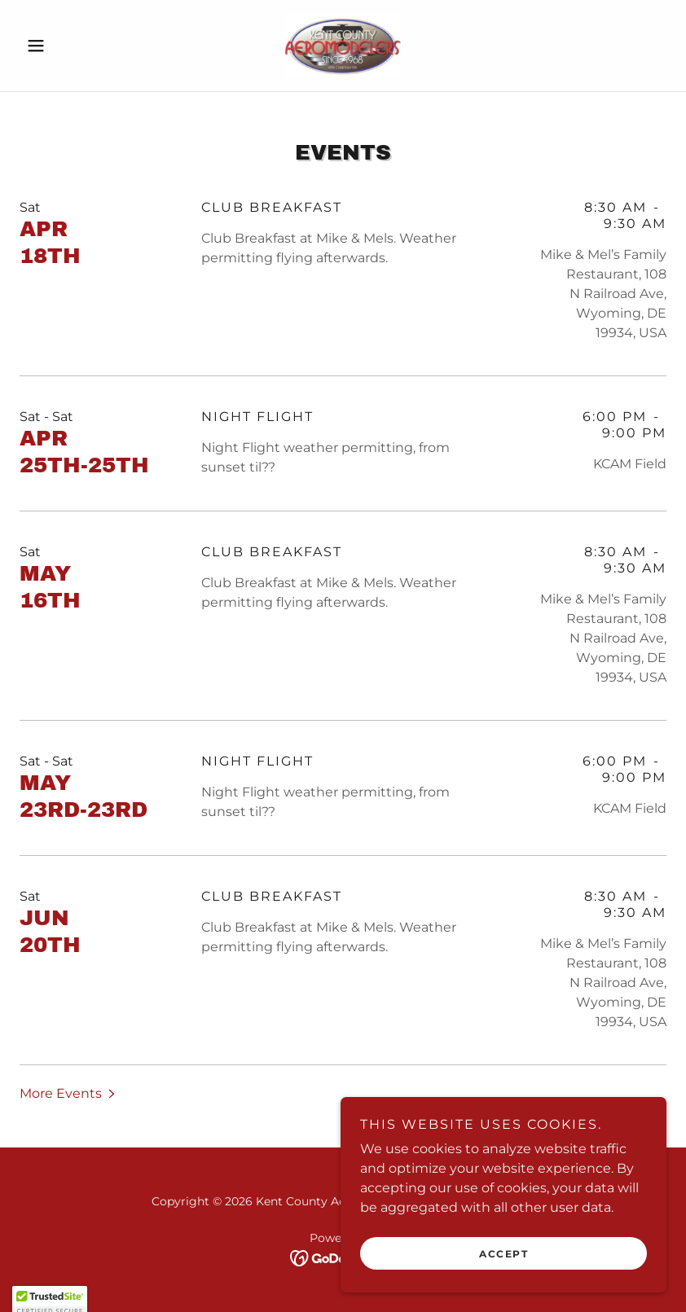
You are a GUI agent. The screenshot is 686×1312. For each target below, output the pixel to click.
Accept (503, 1254)
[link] (343, 45)
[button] (68, 45)
